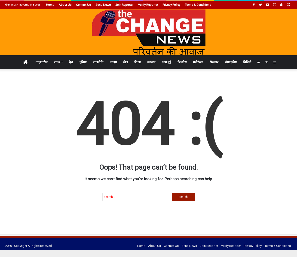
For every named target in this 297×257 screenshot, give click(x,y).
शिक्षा (137, 62)
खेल (125, 62)
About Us (65, 4)
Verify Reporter (148, 4)
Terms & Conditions (198, 4)
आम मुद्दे (166, 62)
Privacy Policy (171, 4)
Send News (103, 4)
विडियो (247, 62)
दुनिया (83, 62)
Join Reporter (124, 4)
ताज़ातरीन (42, 62)
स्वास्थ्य (151, 62)
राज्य (57, 62)
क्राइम (113, 62)
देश (71, 62)
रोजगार (214, 62)
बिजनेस (182, 62)
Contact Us (83, 4)
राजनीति (98, 62)
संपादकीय (231, 62)
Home (50, 4)
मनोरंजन (198, 62)
